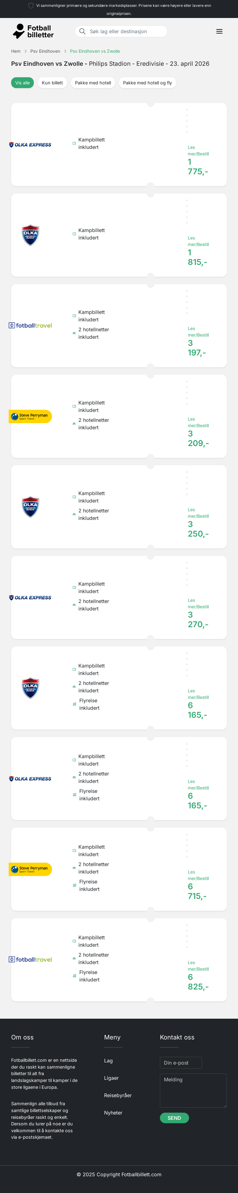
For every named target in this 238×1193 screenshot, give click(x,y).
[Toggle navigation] (219, 31)
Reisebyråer (118, 1095)
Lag (108, 1060)
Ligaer (111, 1078)
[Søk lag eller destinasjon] (126, 31)
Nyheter (113, 1113)
